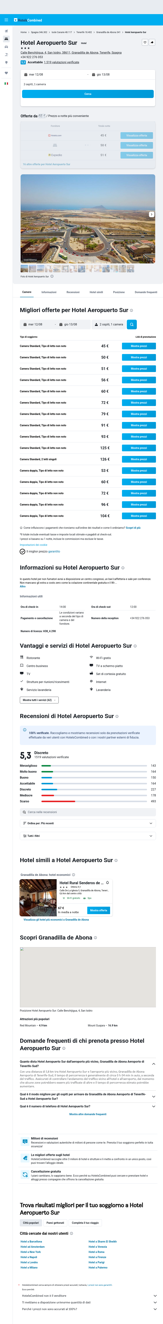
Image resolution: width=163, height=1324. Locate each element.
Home (24, 32)
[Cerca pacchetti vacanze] (6, 54)
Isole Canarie (58, 32)
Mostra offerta (98, 910)
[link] (56, 919)
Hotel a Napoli (29, 1257)
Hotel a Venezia (98, 1246)
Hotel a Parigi (97, 1262)
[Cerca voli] (6, 31)
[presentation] (52, 276)
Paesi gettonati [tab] (55, 1222)
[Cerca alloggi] (6, 39)
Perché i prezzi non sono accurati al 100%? (89, 1309)
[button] (6, 20)
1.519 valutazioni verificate (61, 62)
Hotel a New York (31, 1251)
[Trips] (6, 73)
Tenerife (80, 32)
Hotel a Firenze (97, 1257)
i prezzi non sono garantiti (99, 1285)
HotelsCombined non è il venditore (89, 1296)
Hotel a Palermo (98, 1267)
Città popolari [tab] (31, 1222)
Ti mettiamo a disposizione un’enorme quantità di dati (89, 1302)
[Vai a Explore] (6, 62)
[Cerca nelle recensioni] (91, 812)
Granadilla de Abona (106, 32)
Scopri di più (133, 527)
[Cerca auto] (6, 46)
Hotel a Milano (29, 1267)
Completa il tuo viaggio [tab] (85, 1222)
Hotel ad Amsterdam (33, 1246)
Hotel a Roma (97, 1251)
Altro (23, 586)
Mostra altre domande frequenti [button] (87, 1114)
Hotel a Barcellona (31, 1241)
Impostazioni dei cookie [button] (33, 544)
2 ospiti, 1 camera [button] (35, 84)
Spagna (34, 32)
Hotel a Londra (29, 1262)
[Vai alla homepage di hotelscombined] (27, 20)
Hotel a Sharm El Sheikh (103, 1241)
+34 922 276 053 (32, 57)
